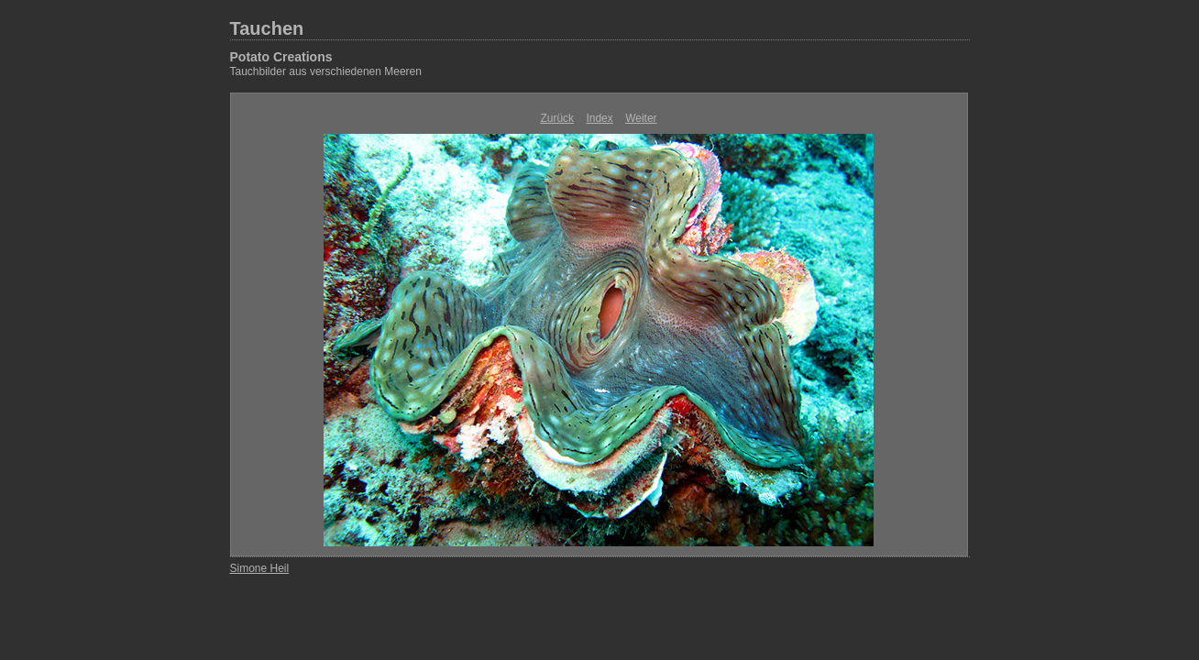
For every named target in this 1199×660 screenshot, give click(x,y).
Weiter (640, 118)
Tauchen (267, 28)
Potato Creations (281, 57)
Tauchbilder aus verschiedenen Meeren (326, 71)
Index (599, 118)
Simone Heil (260, 568)
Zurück (557, 118)
